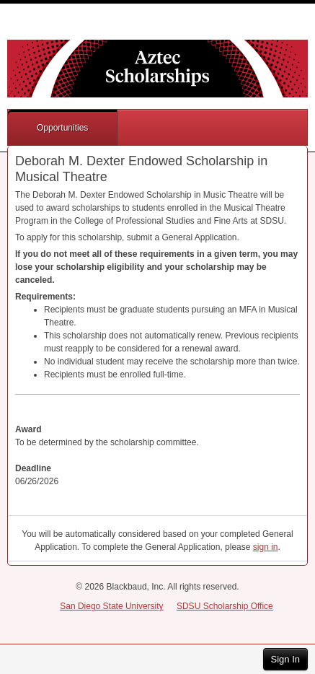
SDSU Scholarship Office (225, 606)
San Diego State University (111, 606)
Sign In (285, 659)
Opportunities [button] (62, 128)
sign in (265, 547)
